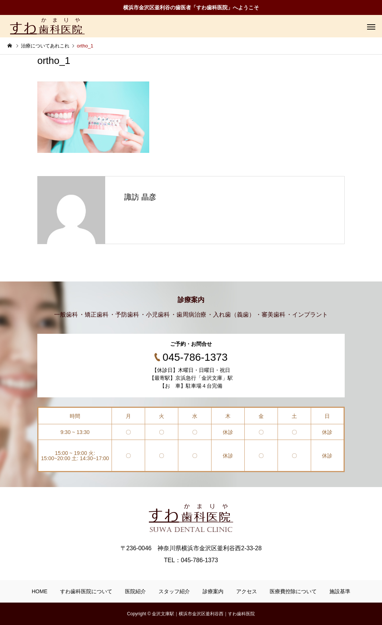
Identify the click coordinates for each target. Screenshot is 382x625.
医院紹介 (135, 591)
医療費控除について (293, 591)
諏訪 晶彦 (140, 197)
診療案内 (213, 591)
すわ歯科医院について (86, 591)
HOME (39, 591)
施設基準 (339, 591)
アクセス (246, 591)
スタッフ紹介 (174, 591)
